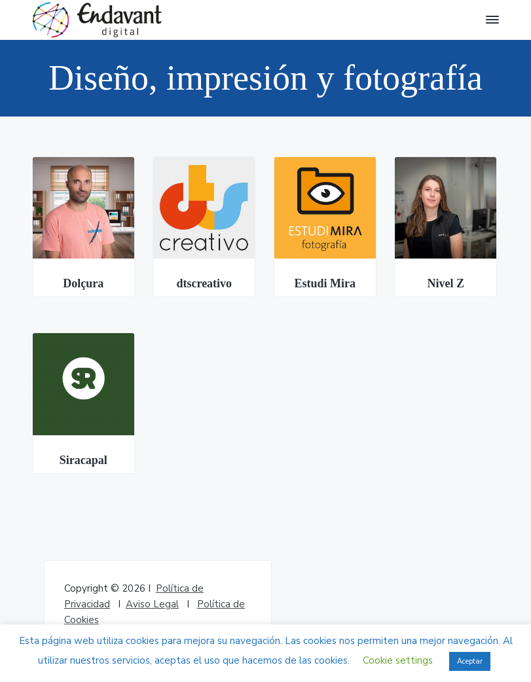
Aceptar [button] (470, 661)
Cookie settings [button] (398, 660)
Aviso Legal (152, 604)
